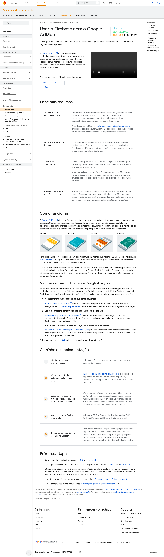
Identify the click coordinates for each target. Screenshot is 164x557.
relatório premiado (70, 306)
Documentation (11, 10)
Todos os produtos (124, 542)
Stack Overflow (127, 517)
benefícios (62, 340)
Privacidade (55, 552)
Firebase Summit (84, 517)
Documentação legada (130, 532)
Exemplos (93, 15)
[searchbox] (16, 23)
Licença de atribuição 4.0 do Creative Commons (122, 490)
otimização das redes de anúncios (113, 126)
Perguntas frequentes (129, 529)
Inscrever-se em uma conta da (100, 374)
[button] (14, 41)
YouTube (81, 525)
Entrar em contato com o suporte (133, 513)
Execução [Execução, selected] (64, 15)
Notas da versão (127, 525)
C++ (46, 87)
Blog (129, 3)
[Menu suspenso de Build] (31, 3)
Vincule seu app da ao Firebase (62, 315)
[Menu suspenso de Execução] (71, 15)
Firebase (43, 22)
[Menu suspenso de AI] (43, 15)
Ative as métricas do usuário (57, 303)
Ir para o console (141, 3)
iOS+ (45, 83)
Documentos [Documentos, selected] (41, 3)
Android (58, 83)
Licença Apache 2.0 (83, 492)
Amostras (38, 521)
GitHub (37, 529)
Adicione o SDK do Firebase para (67, 330)
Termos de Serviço (42, 552)
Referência (80, 15)
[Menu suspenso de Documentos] (50, 3)
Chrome (76, 542)
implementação (121, 479)
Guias (37, 513)
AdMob (28, 10)
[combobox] (88, 3)
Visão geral (7, 15)
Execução (75, 22)
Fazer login (156, 3)
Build (27, 3)
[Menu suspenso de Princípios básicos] (34, 15)
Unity (72, 83)
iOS (41, 260)
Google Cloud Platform (103, 542)
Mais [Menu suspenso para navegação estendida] (57, 3)
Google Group (126, 521)
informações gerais (102, 479)
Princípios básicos (23, 15)
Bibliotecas (39, 525)
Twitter (80, 521)
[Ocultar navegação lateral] (28, 552)
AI (40, 15)
